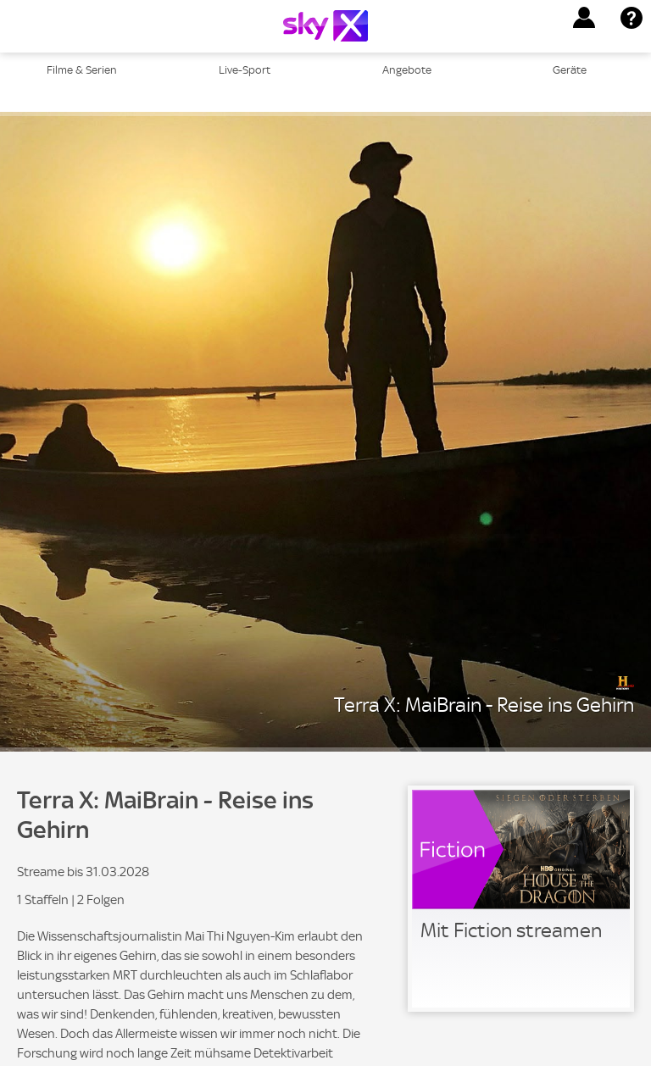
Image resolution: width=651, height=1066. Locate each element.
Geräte (570, 70)
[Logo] (325, 26)
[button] (584, 18)
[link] (521, 899)
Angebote (406, 70)
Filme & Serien (82, 70)
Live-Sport (244, 70)
